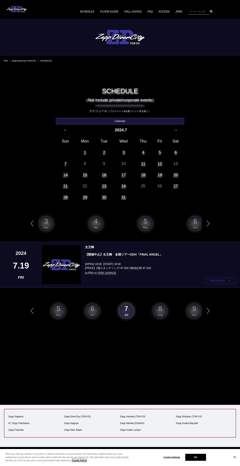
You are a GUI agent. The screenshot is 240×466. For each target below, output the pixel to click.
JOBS (178, 11)
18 (143, 174)
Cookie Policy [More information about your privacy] (79, 460)
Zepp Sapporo (15, 416)
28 (65, 197)
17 (123, 174)
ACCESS (164, 11)
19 (159, 174)
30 (104, 197)
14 (65, 174)
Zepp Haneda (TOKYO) (132, 416)
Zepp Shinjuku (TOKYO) (189, 416)
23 (104, 186)
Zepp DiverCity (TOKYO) (24, 61)
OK (195, 457)
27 (175, 186)
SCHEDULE (87, 11)
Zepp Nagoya (71, 423)
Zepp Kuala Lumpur (130, 429)
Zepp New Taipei (73, 429)
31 (123, 197)
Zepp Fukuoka (16, 429)
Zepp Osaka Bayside (187, 423)
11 (143, 163)
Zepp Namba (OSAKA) (132, 423)
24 (123, 186)
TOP (5, 61)
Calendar (120, 121)
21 (65, 186)
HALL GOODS (132, 11)
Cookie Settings (171, 457)
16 (104, 174)
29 (85, 197)
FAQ (150, 11)
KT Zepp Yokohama (18, 423)
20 (175, 174)
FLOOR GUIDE (109, 11)
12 (159, 163)
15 (85, 174)
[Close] (234, 457)
